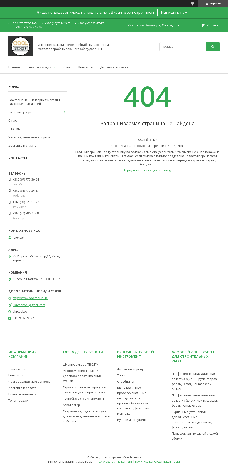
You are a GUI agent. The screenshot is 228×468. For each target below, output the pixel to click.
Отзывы (14, 129)
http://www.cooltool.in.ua (30, 298)
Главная (14, 67)
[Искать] (213, 46)
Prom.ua (135, 457)
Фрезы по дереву (130, 369)
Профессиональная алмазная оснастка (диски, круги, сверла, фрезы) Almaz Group (195, 400)
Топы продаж (18, 400)
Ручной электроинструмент (83, 398)
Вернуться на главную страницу (147, 170)
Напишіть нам (174, 12)
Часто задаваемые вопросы (29, 137)
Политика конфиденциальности (157, 462)
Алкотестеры (72, 405)
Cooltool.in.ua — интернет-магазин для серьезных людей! (34, 102)
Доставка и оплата (114, 67)
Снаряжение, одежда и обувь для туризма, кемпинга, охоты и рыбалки (86, 416)
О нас (67, 67)
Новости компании (22, 394)
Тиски (121, 375)
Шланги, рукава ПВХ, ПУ (80, 364)
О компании (17, 369)
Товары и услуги (39, 67)
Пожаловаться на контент (114, 462)
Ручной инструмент (132, 420)
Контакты (85, 67)
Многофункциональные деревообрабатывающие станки (82, 376)
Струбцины (125, 381)
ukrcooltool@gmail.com (29, 305)
